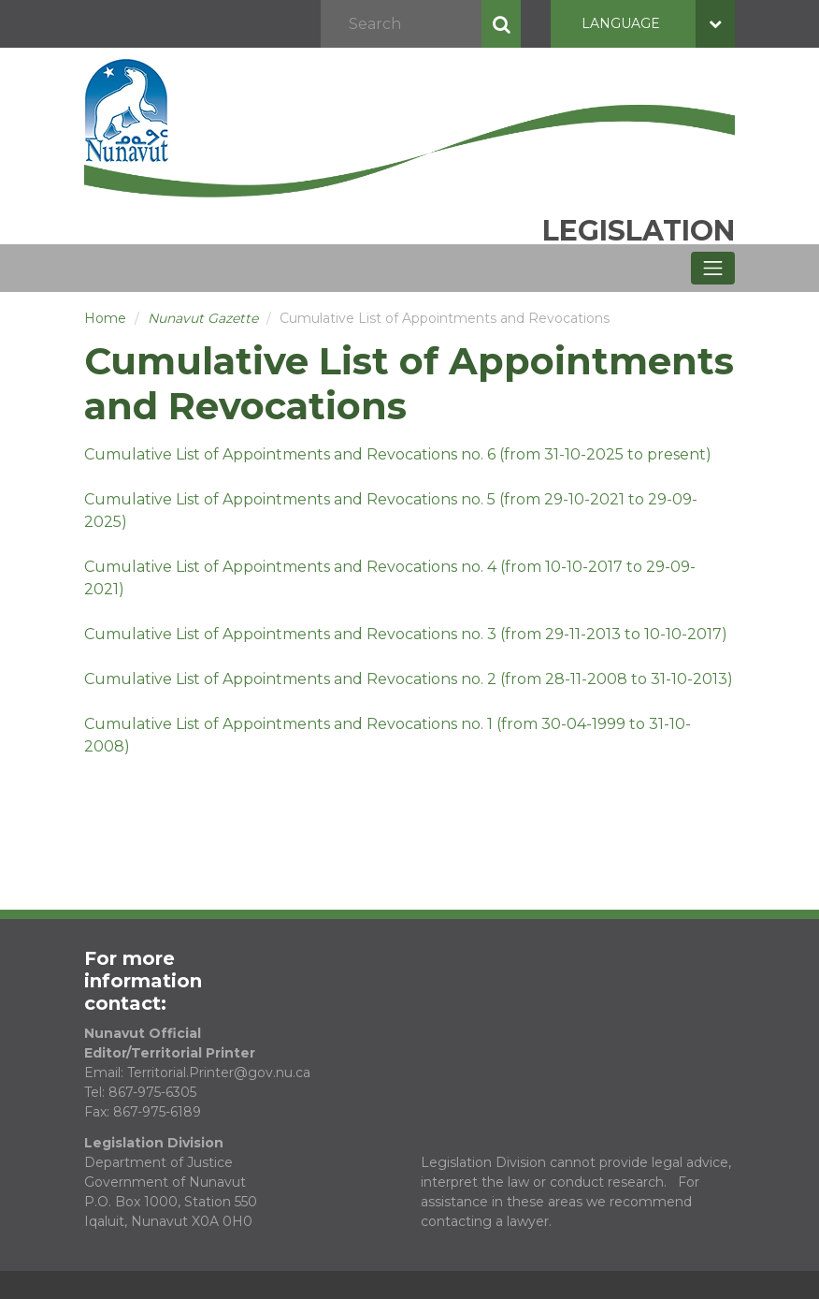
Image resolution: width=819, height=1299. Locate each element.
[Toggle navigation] (713, 268)
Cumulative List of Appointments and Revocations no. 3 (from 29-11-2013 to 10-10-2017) (405, 634)
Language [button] (658, 24)
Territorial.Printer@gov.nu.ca (218, 1072)
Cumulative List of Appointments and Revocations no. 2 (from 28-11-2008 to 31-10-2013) (408, 679)
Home (105, 318)
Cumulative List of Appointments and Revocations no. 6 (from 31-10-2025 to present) (397, 454)
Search (501, 24)
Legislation (638, 230)
